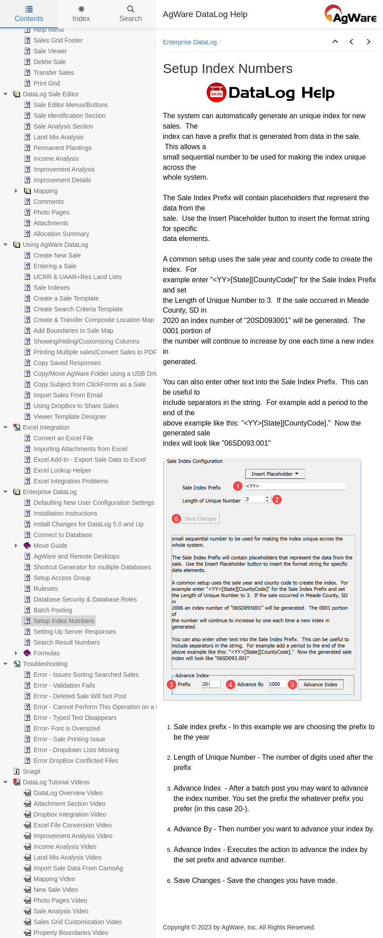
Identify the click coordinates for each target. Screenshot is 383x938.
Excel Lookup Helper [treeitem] (56, 470)
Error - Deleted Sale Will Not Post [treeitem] (74, 696)
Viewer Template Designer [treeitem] (64, 416)
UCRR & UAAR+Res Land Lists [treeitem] (72, 276)
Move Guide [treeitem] (44, 545)
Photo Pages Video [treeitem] (54, 900)
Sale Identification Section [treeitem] (64, 115)
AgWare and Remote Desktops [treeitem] (70, 556)
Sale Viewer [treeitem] (44, 51)
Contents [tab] (29, 14)
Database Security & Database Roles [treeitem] (79, 599)
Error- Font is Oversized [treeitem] (61, 728)
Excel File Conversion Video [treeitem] (67, 825)
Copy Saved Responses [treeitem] (61, 362)
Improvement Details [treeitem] (56, 180)
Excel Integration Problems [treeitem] (65, 481)
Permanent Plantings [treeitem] (57, 147)
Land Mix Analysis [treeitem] (53, 137)
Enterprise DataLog (190, 42)
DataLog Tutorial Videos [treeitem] (50, 782)
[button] (335, 42)
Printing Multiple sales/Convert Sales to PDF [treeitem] (89, 352)
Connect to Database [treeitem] (57, 534)
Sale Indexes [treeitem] (46, 287)
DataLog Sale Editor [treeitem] (45, 94)
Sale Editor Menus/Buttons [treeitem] (65, 104)
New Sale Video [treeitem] (50, 889)
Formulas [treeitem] (41, 653)
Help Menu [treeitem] (43, 29)
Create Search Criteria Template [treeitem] (72, 309)
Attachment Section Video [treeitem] (64, 803)
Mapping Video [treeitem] (48, 878)
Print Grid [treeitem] (41, 83)
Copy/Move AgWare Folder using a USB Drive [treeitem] (92, 373)
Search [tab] (130, 14)
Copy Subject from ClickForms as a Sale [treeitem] (84, 384)
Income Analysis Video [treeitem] (59, 846)
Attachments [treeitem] (45, 223)
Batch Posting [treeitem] (47, 610)
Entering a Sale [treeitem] (49, 266)
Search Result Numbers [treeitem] (61, 642)
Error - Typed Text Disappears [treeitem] (69, 717)
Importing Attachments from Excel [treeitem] (74, 448)
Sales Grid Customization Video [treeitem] (72, 921)
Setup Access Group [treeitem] (56, 577)
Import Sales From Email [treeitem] (62, 395)
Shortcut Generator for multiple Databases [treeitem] (86, 567)
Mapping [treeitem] (40, 190)
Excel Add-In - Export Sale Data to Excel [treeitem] (84, 459)
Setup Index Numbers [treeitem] (58, 620)
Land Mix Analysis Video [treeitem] (62, 857)
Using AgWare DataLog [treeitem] (49, 244)
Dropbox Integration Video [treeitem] (64, 814)
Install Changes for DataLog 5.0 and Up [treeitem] (83, 524)
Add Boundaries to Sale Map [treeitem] (67, 330)
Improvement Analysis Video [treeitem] (67, 835)
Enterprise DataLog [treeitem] (44, 491)
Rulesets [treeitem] (40, 588)
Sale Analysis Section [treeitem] (58, 126)
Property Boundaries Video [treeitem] (65, 932)
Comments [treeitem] (43, 201)
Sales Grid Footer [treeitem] (52, 40)
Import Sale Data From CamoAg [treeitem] (72, 868)
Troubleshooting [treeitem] (39, 663)
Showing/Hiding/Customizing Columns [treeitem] (81, 341)
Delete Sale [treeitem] (44, 61)
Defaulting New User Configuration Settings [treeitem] (88, 502)
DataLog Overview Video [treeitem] (62, 792)
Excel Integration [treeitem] (40, 427)
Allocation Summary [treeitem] (55, 233)
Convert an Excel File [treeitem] (57, 438)
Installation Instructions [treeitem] (59, 513)
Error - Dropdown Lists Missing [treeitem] (70, 749)
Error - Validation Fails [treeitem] (58, 685)
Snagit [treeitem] (26, 771)
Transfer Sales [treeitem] (48, 72)
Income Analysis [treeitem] (50, 158)
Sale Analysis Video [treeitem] (55, 911)
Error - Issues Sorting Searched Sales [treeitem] (80, 674)
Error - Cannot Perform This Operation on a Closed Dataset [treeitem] (110, 706)
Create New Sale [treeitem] (51, 255)
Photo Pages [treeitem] (45, 212)
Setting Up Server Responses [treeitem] (69, 631)
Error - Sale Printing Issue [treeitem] (63, 739)
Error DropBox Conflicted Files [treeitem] (70, 760)
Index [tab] (81, 14)
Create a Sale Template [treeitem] (60, 298)
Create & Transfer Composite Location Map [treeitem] (88, 319)
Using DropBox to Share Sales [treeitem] (70, 405)
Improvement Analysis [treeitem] (58, 169)
